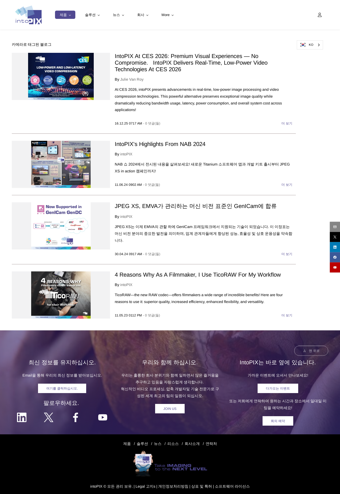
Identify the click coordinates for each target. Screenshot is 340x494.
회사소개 (192, 443)
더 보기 (286, 123)
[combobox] (310, 45)
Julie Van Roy (132, 79)
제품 (127, 443)
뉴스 (158, 443)
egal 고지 (145, 485)
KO (306, 45)
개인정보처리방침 (173, 485)
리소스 (173, 443)
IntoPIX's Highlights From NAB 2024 (160, 143)
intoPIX (126, 153)
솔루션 (142, 443)
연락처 (211, 443)
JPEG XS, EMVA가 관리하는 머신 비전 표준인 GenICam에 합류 (196, 205)
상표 (195, 485)
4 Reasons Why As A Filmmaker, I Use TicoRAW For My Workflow (198, 274)
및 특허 (205, 485)
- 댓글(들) (151, 123)
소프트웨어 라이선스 (232, 485)
